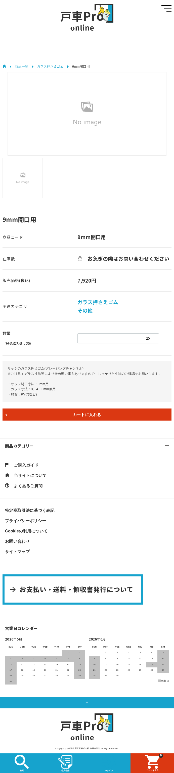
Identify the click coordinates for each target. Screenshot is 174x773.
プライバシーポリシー (25, 521)
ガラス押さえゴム (50, 66)
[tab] (22, 178)
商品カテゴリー (19, 446)
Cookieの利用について (26, 531)
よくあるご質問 (28, 486)
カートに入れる (87, 415)
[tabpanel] (87, 114)
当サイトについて (30, 476)
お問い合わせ (17, 541)
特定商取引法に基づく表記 (29, 511)
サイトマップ (17, 552)
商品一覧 (21, 66)
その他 (85, 310)
